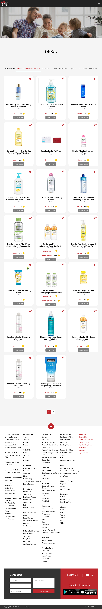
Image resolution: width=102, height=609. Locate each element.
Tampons (45, 561)
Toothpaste (46, 463)
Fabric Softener (28, 484)
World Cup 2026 (11, 453)
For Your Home (10, 519)
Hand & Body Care (60, 69)
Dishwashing (27, 479)
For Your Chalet (10, 508)
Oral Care (26, 541)
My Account (83, 453)
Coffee (62, 497)
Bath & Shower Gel (48, 442)
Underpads (64, 442)
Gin (61, 512)
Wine (62, 510)
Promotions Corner (12, 434)
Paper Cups (27, 500)
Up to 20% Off (10, 465)
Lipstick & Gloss (47, 509)
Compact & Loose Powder (51, 533)
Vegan (62, 486)
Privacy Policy (84, 442)
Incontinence (46, 556)
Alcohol (63, 507)
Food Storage (28, 518)
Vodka (62, 515)
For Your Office (10, 503)
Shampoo (45, 476)
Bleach (25, 476)
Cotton (44, 437)
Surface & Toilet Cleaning (32, 481)
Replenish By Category (13, 477)
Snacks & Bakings (66, 450)
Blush (43, 522)
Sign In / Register (85, 445)
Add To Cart (18, 117)
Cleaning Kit (9, 483)
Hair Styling (46, 478)
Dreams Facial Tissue (12, 472)
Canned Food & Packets (68, 473)
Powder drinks (65, 499)
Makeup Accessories (49, 530)
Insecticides (27, 502)
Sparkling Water (65, 502)
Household (8, 485)
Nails (43, 519)
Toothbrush (46, 447)
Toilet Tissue (28, 450)
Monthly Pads (46, 553)
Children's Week (10, 445)
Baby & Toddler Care (31, 531)
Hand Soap (45, 440)
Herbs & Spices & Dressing (69, 471)
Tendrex (26, 440)
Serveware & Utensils (30, 521)
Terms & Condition (86, 440)
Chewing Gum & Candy (68, 460)
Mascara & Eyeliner (48, 511)
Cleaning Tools (28, 508)
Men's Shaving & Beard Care (50, 454)
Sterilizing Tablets (29, 544)
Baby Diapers (28, 533)
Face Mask (83, 69)
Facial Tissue (28, 434)
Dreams (26, 442)
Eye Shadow (46, 517)
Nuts (62, 458)
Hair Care (45, 468)
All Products (10, 69)
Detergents (27, 465)
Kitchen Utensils (29, 513)
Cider (62, 523)
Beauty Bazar (9, 442)
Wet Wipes (27, 536)
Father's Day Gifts (12, 462)
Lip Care (73, 69)
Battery (26, 505)
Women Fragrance (48, 543)
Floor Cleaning (28, 471)
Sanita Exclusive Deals (12, 440)
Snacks (62, 455)
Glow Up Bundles (11, 437)
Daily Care (45, 551)
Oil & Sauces (64, 476)
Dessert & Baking (66, 453)
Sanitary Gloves (65, 445)
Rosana (26, 445)
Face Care (46, 69)
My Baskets (83, 447)
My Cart (82, 450)
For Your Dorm (10, 516)
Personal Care (10, 491)
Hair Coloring (46, 470)
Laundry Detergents (30, 468)
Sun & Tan (93, 69)
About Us (82, 434)
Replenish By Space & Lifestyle (13, 499)
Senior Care (9, 488)
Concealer (45, 525)
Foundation (46, 514)
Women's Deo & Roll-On (50, 445)
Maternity (45, 558)
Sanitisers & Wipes (66, 437)
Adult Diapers (65, 440)
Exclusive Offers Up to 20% (12, 456)
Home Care (27, 489)
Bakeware (26, 523)
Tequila (62, 518)
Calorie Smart (65, 489)
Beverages (64, 494)
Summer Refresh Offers (13, 447)
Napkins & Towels (29, 497)
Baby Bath (27, 539)
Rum (61, 520)
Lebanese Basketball (13, 470)
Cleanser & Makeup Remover (28, 69)
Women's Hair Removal (50, 450)
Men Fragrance (47, 540)
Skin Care (45, 483)
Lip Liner (45, 527)
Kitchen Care (27, 492)
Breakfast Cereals (66, 468)
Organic (63, 484)
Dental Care (46, 460)
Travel (7, 511)
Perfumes (45, 538)
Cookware (27, 526)
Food (62, 465)
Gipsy (25, 437)
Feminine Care (10, 493)
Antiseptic (26, 473)
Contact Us (83, 437)
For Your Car (9, 506)
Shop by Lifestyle (66, 481)
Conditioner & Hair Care (50, 473)
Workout (8, 514)
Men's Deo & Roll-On (49, 457)
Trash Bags (27, 494)
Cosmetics (46, 506)
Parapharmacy (65, 434)
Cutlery (26, 515)
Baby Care (8, 480)
